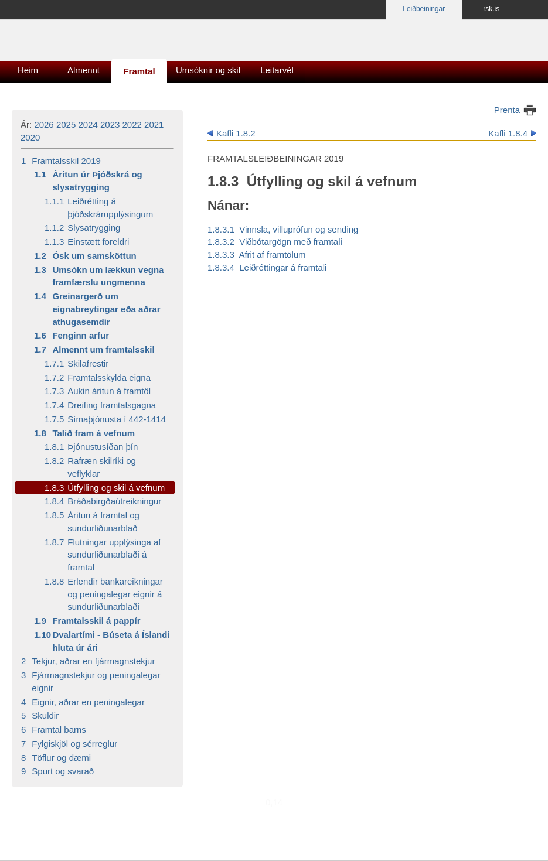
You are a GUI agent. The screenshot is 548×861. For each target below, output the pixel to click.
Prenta (507, 110)
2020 (30, 137)
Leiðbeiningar (424, 9)
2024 (87, 124)
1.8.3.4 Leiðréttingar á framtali (266, 267)
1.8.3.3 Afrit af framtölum (256, 254)
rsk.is (491, 9)
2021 (154, 124)
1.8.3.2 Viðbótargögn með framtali (274, 242)
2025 (66, 124)
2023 (110, 124)
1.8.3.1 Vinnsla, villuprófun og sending (282, 229)
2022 (132, 124)
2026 (43, 124)
